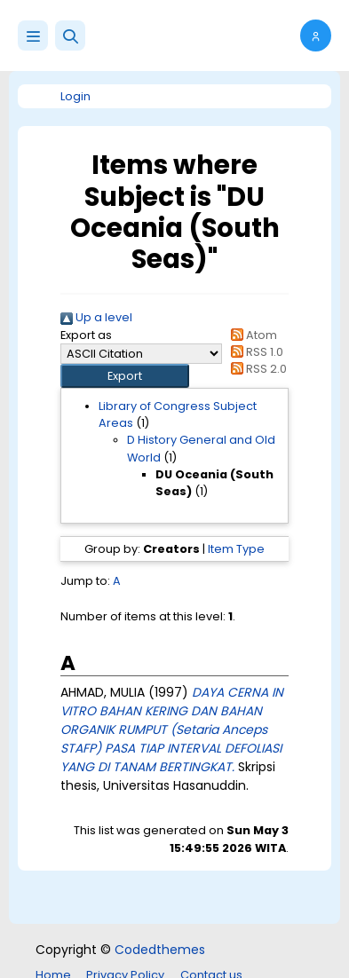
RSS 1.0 (254, 351)
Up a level (96, 317)
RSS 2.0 (256, 368)
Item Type (236, 548)
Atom (251, 335)
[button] (70, 35)
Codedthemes (160, 949)
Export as (86, 335)
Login (75, 96)
